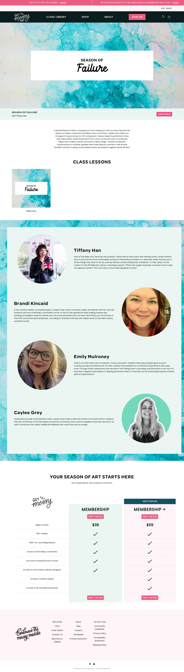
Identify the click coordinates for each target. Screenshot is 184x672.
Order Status (57, 630)
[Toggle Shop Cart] (169, 16)
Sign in (168, 8)
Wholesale (78, 634)
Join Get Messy (164, 114)
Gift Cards (57, 622)
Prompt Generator (78, 638)
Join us (137, 17)
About (108, 17)
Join (163, 8)
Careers (78, 630)
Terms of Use (100, 622)
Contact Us (57, 634)
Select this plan (95, 516)
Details (63, 2)
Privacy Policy (99, 633)
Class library (56, 17)
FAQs (57, 626)
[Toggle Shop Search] (163, 16)
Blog (78, 626)
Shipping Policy (99, 645)
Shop (85, 17)
